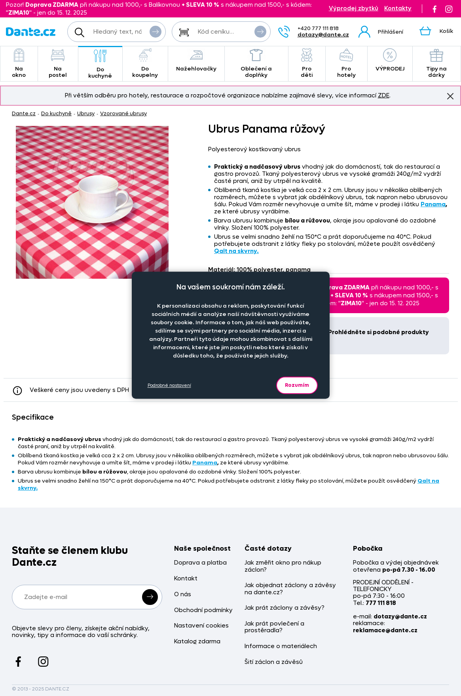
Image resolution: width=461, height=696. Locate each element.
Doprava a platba (200, 562)
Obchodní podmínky (203, 610)
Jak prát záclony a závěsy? (284, 608)
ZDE (383, 95)
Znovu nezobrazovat (450, 96)
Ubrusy (86, 113)
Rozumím (297, 385)
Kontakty (398, 8)
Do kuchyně (100, 64)
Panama (433, 204)
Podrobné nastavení (169, 385)
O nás (182, 594)
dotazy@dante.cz (323, 34)
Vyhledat (155, 31)
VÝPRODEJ (390, 60)
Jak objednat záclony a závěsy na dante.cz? (290, 589)
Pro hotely (346, 63)
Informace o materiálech (281, 646)
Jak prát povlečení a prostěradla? (274, 627)
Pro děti (306, 63)
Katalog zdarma (197, 641)
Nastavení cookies (201, 625)
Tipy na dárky (437, 63)
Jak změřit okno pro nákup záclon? (283, 566)
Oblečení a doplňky (256, 63)
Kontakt (185, 578)
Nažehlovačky (196, 60)
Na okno (19, 63)
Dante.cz (24, 113)
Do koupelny (145, 63)
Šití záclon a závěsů (274, 662)
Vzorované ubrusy (123, 113)
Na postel (58, 63)
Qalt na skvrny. (236, 251)
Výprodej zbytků (353, 8)
